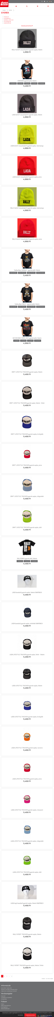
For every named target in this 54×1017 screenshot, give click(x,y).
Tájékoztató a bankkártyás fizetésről (9, 991)
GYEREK (10, 10)
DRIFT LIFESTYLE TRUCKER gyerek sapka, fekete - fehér (27, 403)
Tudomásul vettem (30, 1015)
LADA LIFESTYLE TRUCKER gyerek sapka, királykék (27, 716)
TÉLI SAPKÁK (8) (7, 21)
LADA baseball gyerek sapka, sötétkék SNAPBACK (27, 623)
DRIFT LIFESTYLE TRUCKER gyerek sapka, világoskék (27, 496)
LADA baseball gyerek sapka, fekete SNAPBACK (27, 592)
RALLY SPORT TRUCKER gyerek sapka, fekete (27, 934)
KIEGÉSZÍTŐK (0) (7, 23)
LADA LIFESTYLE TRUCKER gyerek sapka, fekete (27, 685)
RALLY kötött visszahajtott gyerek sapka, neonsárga (27, 208)
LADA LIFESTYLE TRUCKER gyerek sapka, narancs (27, 748)
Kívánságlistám (4, 1007)
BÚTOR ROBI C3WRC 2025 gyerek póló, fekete (27, 338)
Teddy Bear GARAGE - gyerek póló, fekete (27, 270)
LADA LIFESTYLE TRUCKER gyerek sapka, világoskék (27, 841)
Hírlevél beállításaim (5, 1008)
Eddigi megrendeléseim (6, 1005)
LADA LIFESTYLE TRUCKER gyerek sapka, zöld (27, 872)
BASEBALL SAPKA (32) (8, 20)
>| (11, 976)
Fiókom (2, 1004)
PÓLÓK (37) (6, 17)
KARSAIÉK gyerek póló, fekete (27, 81)
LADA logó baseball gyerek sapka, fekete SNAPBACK (27, 903)
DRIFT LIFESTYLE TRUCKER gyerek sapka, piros (27, 465)
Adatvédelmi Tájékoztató (6, 988)
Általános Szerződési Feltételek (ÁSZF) (9, 989)
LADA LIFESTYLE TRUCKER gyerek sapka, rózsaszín (27, 810)
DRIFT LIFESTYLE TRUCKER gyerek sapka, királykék (27, 434)
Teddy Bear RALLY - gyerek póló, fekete (27, 304)
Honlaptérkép (4, 999)
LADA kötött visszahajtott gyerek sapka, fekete (27, 115)
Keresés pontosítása (27, 25)
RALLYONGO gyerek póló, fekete (27, 558)
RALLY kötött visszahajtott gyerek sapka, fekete (27, 50)
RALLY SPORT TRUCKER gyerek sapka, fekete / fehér (27, 965)
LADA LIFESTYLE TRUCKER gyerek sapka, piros (27, 779)
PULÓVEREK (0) (7, 18)
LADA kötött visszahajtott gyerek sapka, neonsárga (27, 146)
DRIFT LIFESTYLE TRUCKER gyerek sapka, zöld (27, 527)
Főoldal (4, 10)
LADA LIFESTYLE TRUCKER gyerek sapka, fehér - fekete (27, 654)
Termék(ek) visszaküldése (6, 997)
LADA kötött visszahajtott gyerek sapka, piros (27, 177)
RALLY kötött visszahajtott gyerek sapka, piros (27, 239)
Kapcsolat (3, 996)
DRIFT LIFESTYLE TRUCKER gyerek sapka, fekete (27, 372)
